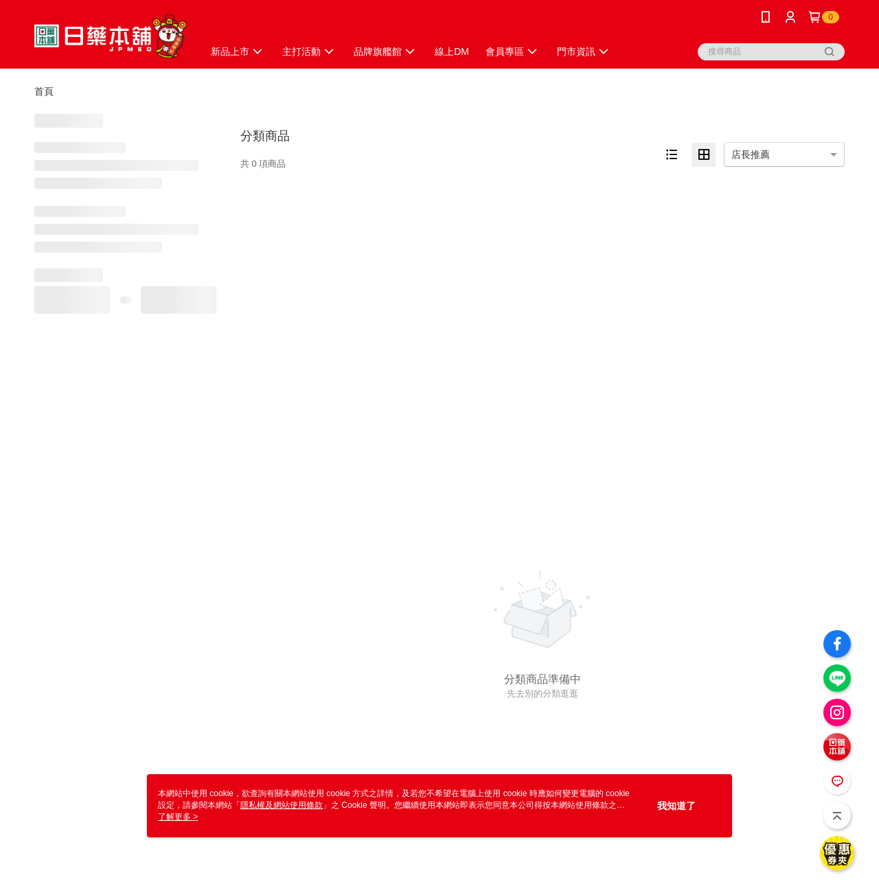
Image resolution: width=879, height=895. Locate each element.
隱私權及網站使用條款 (281, 805)
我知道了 (676, 805)
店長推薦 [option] (750, 154)
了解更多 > (178, 817)
